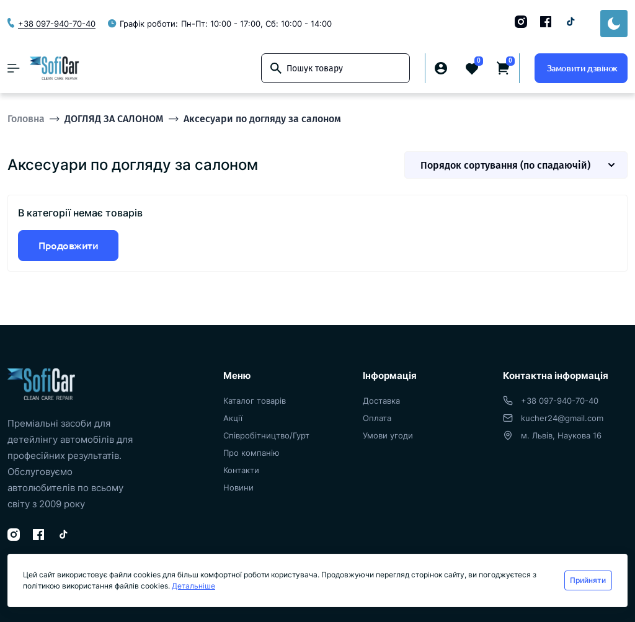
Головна (26, 119)
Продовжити (68, 245)
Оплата (377, 418)
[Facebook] (546, 22)
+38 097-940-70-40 (559, 401)
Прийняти (588, 580)
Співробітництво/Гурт (266, 435)
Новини (238, 487)
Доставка (381, 401)
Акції (232, 418)
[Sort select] (516, 165)
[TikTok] (570, 22)
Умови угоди (388, 435)
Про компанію (251, 453)
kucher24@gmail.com (562, 418)
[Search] (276, 68)
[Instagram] (521, 22)
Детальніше (193, 585)
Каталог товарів (254, 401)
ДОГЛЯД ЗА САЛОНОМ (114, 119)
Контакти (241, 470)
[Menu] (13, 68)
